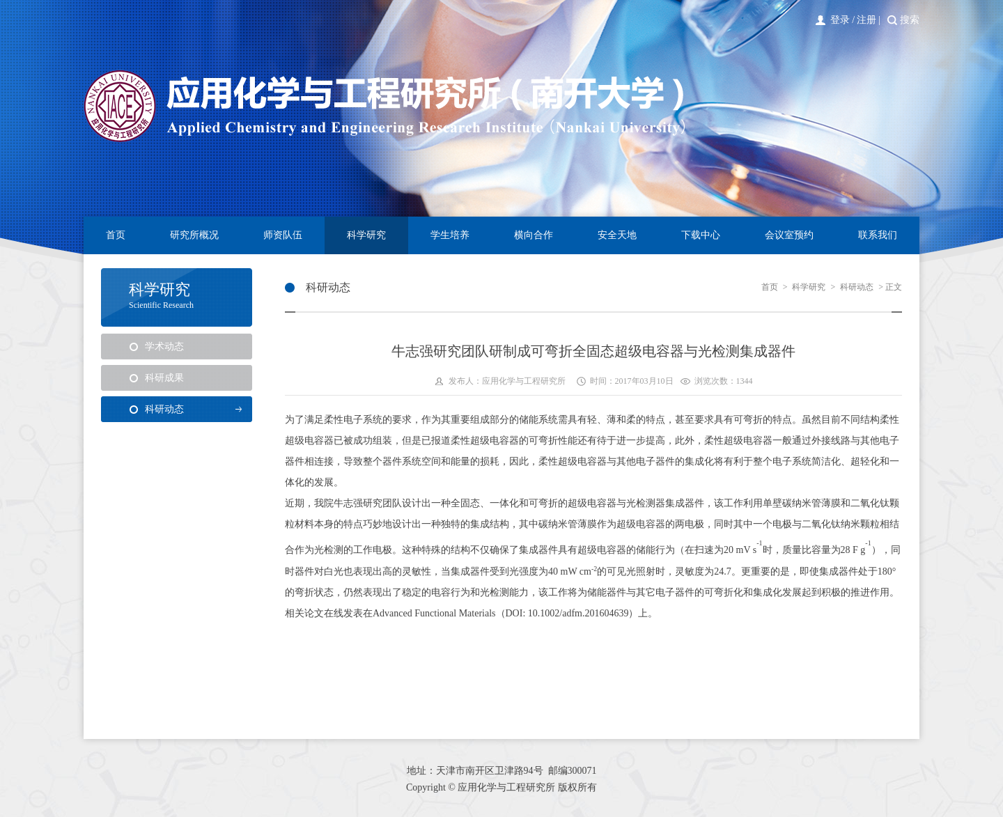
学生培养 (449, 235)
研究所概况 (194, 235)
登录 (840, 20)
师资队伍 (282, 235)
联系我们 (877, 235)
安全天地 (617, 235)
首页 (115, 235)
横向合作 (533, 235)
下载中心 (700, 235)
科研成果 (164, 378)
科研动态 (164, 409)
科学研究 (366, 235)
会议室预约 (789, 235)
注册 (866, 20)
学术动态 (164, 346)
